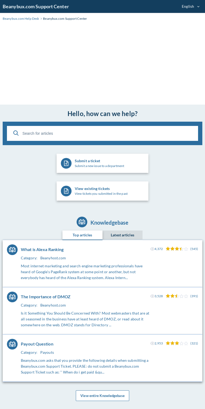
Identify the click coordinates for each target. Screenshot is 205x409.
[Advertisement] (102, 64)
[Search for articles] (102, 133)
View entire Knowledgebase (102, 396)
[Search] (16, 133)
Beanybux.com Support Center (36, 6)
